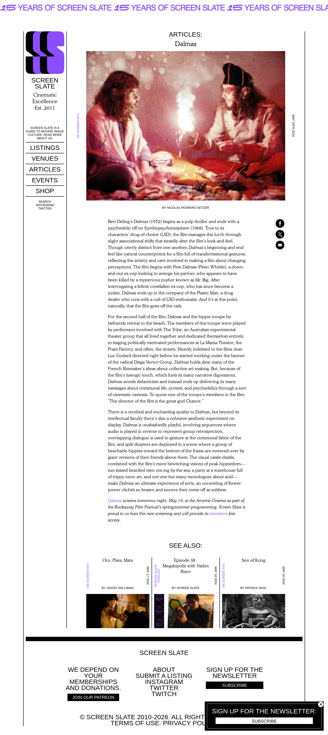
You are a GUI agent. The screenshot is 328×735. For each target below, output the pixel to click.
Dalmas (115, 500)
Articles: (185, 34)
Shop (45, 190)
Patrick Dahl (256, 588)
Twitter (44, 208)
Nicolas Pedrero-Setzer (188, 207)
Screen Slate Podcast (157, 575)
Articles (45, 169)
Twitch (164, 693)
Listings (45, 147)
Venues (45, 158)
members (219, 513)
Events (45, 180)
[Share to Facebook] (274, 223)
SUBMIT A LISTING (164, 675)
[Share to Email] (274, 245)
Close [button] (320, 704)
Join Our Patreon (93, 697)
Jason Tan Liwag (120, 588)
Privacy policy (189, 723)
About (164, 669)
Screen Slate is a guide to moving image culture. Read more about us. (45, 133)
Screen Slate (188, 588)
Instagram (45, 205)
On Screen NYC (78, 125)
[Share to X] (274, 234)
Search (44, 201)
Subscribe (264, 721)
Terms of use (135, 723)
